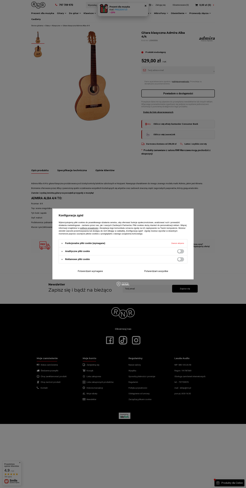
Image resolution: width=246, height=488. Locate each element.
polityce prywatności (89, 228)
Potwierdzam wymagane (90, 271)
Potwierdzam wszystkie (156, 271)
